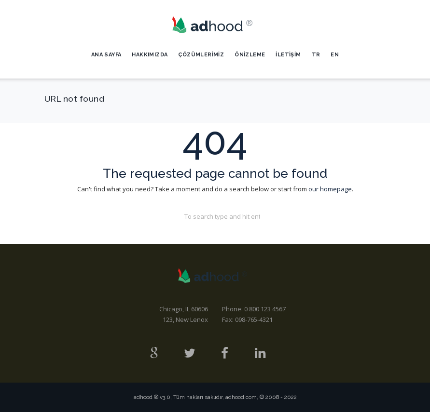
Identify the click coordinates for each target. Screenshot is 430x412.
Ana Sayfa (106, 55)
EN (335, 55)
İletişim (288, 55)
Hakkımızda (149, 55)
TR (316, 55)
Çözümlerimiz (201, 55)
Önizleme (250, 55)
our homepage (330, 189)
